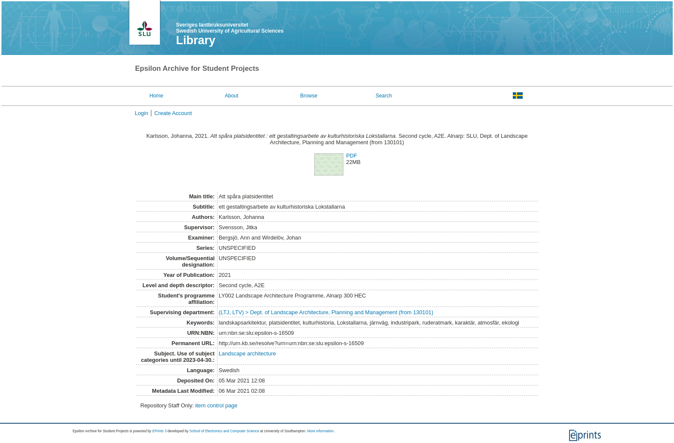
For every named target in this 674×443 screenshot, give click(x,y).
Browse (308, 96)
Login (141, 113)
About (231, 96)
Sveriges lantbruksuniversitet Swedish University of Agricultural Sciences (229, 28)
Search (384, 96)
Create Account (173, 113)
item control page (216, 405)
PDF (351, 155)
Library (195, 40)
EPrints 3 (159, 431)
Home (156, 96)
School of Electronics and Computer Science (224, 431)
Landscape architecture (247, 353)
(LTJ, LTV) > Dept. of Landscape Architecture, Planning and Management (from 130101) (326, 312)
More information (320, 431)
